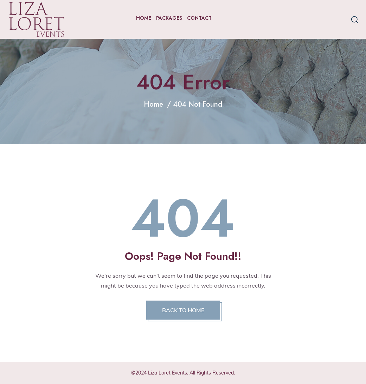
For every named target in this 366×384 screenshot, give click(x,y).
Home (143, 17)
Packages (169, 17)
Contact (199, 17)
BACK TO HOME (183, 310)
